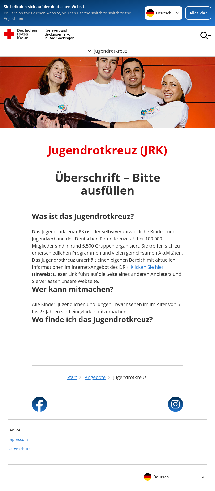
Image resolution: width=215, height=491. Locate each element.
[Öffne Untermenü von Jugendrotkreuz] (107, 50)
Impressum (18, 439)
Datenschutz (19, 449)
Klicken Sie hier (147, 267)
